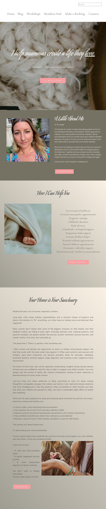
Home (12, 14)
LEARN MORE (22, 487)
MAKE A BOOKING (78, 262)
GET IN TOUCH (64, 172)
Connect (94, 14)
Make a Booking (75, 14)
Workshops (35, 14)
